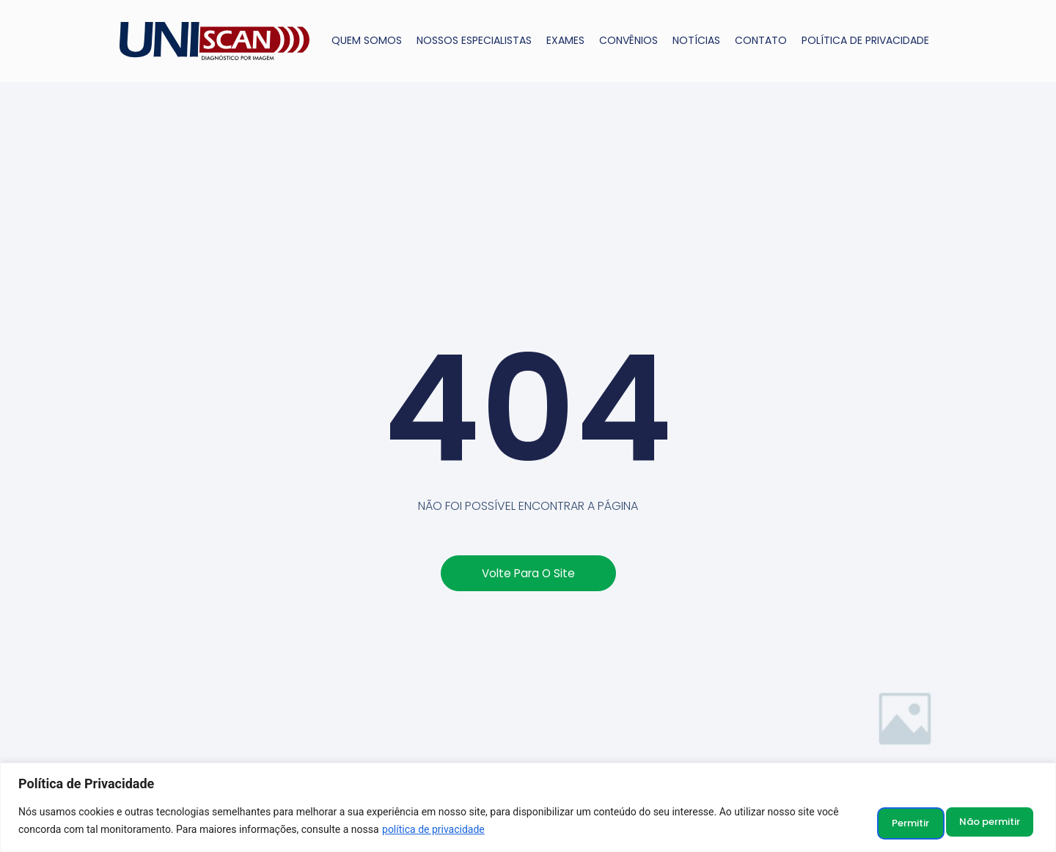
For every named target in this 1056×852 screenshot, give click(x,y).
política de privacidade (457, 831)
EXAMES (565, 40)
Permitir (996, 822)
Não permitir (894, 822)
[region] (528, 808)
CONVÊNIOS (628, 40)
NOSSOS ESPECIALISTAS (474, 40)
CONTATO (761, 40)
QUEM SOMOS (366, 40)
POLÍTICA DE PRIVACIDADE (865, 40)
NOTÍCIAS (696, 40)
